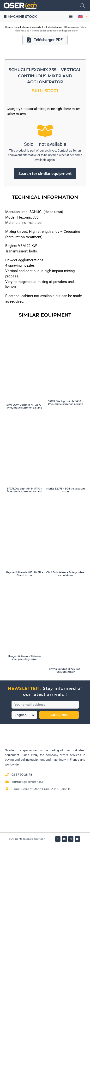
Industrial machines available (29, 27)
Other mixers (71, 27)
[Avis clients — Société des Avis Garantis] (45, 1037)
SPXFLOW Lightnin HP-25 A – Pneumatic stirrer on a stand (24, 631)
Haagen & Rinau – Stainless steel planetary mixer (24, 882)
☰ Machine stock (20, 16)
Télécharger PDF (45, 39)
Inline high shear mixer (63, 333)
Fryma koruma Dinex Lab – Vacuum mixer (65, 895)
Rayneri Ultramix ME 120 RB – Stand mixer (24, 798)
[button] (71, 16)
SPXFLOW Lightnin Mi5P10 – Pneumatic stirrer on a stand (65, 627)
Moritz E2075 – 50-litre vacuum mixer (65, 714)
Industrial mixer (54, 27)
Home (8, 27)
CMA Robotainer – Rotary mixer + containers (65, 798)
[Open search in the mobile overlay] (82, 5)
